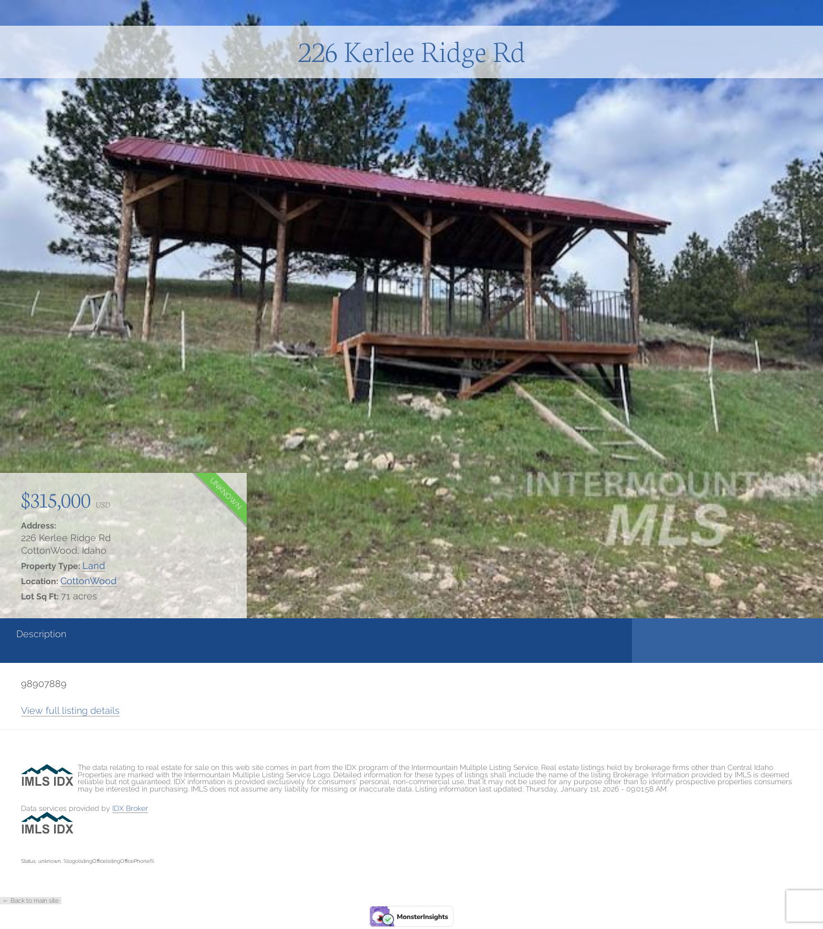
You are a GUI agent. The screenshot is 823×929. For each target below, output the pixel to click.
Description (41, 633)
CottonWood (88, 580)
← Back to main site (31, 900)
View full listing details (70, 710)
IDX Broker (130, 808)
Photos (306, 633)
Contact (445, 633)
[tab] (68, 640)
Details (168, 633)
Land (93, 565)
